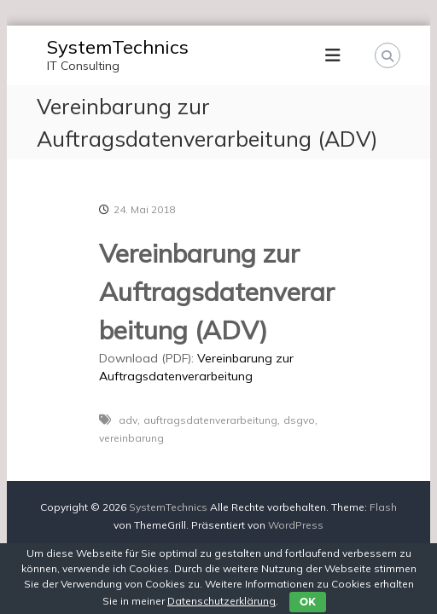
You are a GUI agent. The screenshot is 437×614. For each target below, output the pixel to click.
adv (128, 420)
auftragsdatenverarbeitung (210, 420)
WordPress (295, 524)
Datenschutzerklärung (221, 600)
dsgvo (299, 420)
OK (308, 601)
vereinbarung (131, 438)
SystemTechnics (118, 47)
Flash (383, 507)
